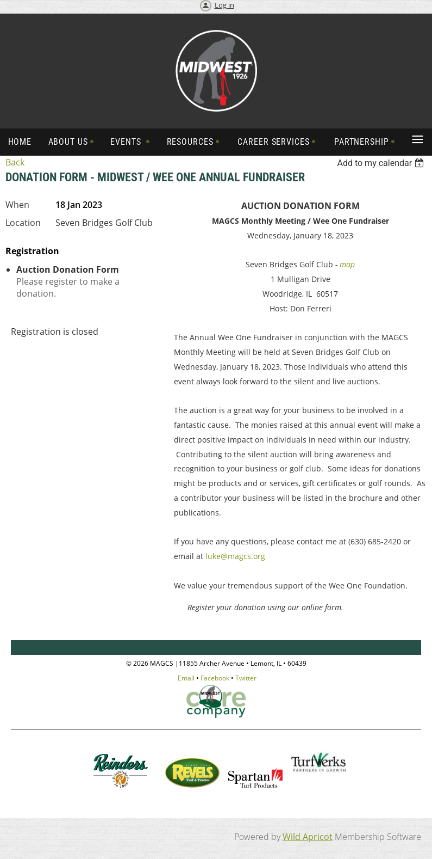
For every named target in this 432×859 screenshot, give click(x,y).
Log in (224, 5)
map (347, 264)
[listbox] (382, 163)
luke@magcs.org (235, 556)
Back (14, 162)
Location (23, 223)
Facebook (215, 678)
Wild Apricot (308, 837)
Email (186, 678)
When (17, 205)
